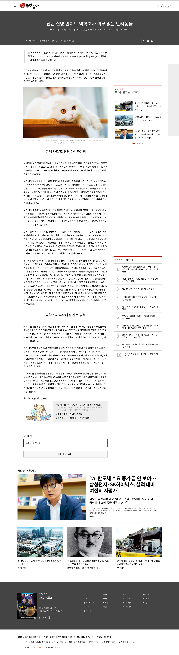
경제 (105, 594)
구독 (44, 398)
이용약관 (69, 637)
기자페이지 (127, 607)
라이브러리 (127, 603)
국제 (105, 598)
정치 (85, 594)
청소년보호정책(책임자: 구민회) (100, 637)
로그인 (168, 6)
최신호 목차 (127, 598)
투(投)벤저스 (122, 92)
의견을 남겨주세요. (33, 443)
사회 (85, 598)
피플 (105, 607)
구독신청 (145, 598)
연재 (124, 594)
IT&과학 (106, 603)
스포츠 (86, 607)
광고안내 (145, 603)
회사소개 (28, 637)
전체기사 (87, 611)
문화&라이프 (89, 603)
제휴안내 (53, 637)
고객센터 (61, 637)
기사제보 (145, 594)
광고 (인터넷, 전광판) (41, 637)
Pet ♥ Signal (31, 398)
